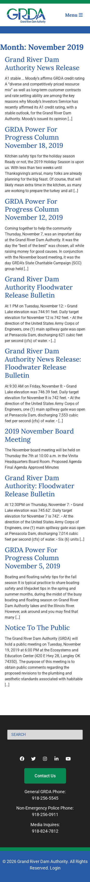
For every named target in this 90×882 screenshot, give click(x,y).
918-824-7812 (45, 831)
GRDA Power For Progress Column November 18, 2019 (34, 137)
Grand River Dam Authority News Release (42, 63)
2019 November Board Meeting (39, 435)
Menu (74, 15)
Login (55, 867)
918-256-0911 (45, 814)
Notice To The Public (37, 627)
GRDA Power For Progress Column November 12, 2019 (34, 209)
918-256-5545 (45, 798)
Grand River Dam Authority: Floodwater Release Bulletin (39, 485)
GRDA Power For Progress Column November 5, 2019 (32, 557)
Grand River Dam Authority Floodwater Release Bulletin (39, 287)
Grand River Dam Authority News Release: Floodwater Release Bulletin (43, 363)
